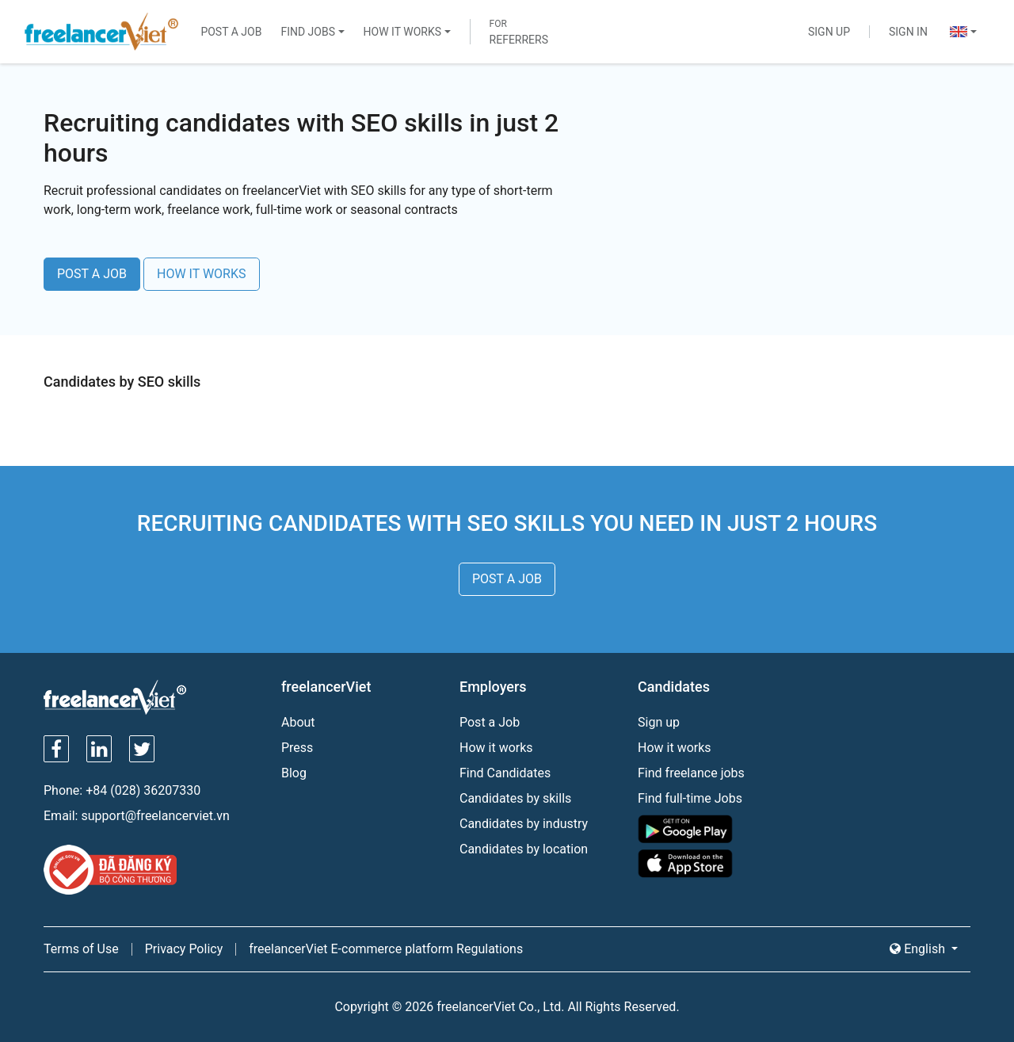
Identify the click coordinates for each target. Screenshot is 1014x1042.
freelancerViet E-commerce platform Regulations (386, 948)
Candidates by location (523, 849)
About (298, 722)
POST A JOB (92, 273)
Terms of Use (81, 948)
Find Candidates (505, 773)
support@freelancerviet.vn (155, 815)
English (919, 948)
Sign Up (829, 31)
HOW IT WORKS (201, 273)
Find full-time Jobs (690, 798)
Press (297, 747)
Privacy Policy (184, 948)
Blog (294, 773)
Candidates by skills (515, 798)
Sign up (659, 722)
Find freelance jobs (691, 773)
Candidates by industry (523, 823)
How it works (496, 747)
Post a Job (230, 31)
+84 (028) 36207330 (143, 790)
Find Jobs (307, 31)
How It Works (402, 31)
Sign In (908, 31)
